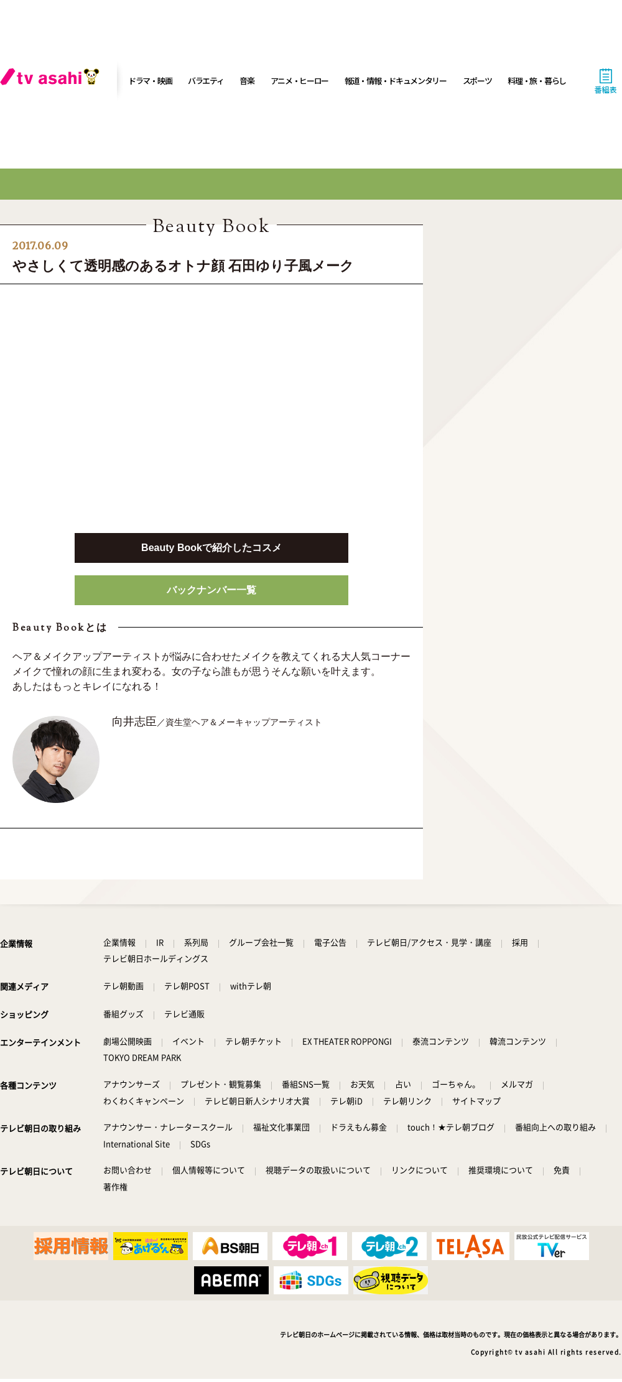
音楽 (246, 80)
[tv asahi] (52, 81)
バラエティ (206, 80)
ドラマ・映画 (150, 80)
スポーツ (477, 80)
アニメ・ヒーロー (300, 80)
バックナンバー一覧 (211, 590)
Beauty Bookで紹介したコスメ (211, 547)
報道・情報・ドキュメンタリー (396, 80)
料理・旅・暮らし (537, 80)
